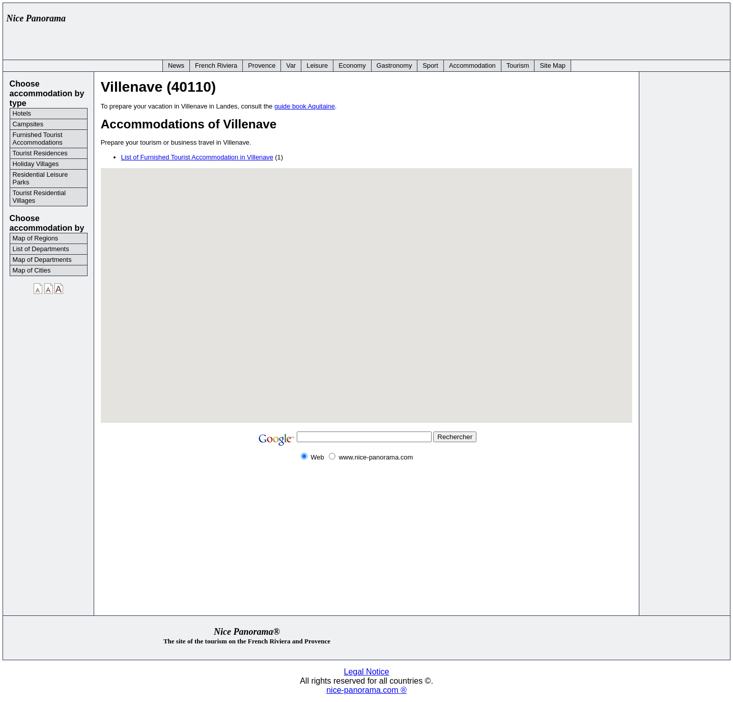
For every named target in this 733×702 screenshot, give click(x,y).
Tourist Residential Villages (39, 196)
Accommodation (472, 65)
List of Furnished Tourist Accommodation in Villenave (197, 157)
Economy (352, 65)
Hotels (22, 113)
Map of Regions (36, 238)
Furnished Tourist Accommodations (38, 138)
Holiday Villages (36, 164)
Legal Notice (366, 671)
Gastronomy (394, 65)
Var (291, 65)
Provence (261, 65)
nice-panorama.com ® (366, 690)
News (176, 65)
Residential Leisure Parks (40, 178)
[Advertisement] (540, 29)
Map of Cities (32, 270)
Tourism (517, 65)
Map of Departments (42, 259)
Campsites (28, 124)
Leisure (317, 65)
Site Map (553, 65)
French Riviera (216, 65)
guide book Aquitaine (304, 106)
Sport (430, 65)
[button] (411, 297)
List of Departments (41, 249)
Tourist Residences (40, 153)
